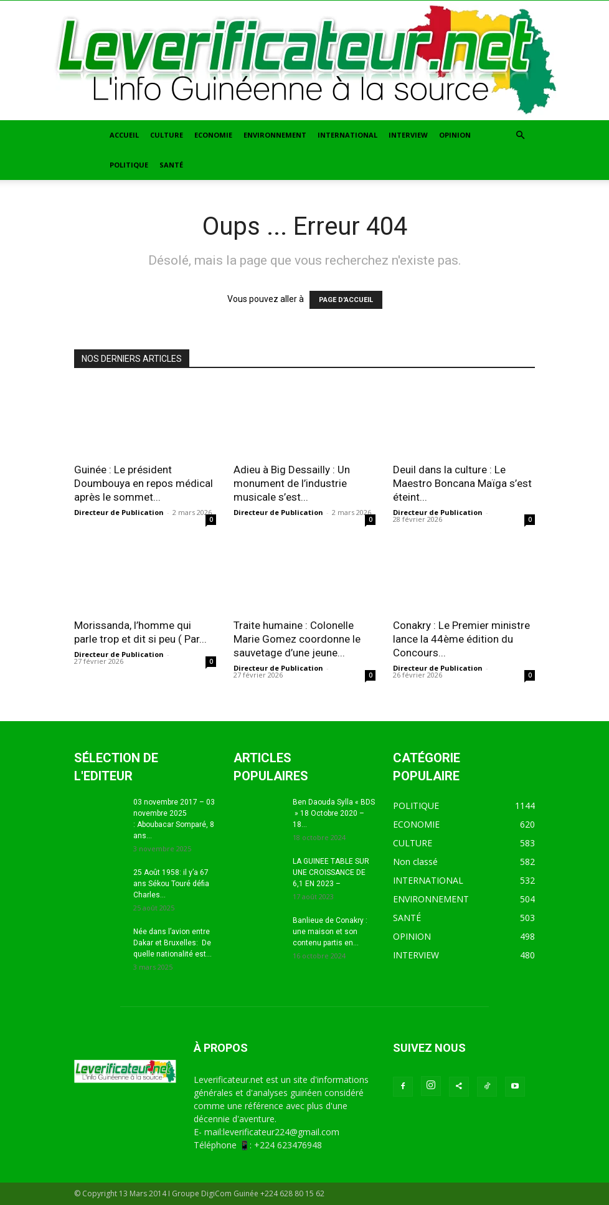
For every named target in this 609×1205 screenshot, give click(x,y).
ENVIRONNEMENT (274, 134)
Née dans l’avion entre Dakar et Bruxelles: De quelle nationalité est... (172, 942)
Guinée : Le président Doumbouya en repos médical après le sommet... (143, 483)
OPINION (455, 134)
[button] (520, 135)
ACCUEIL (124, 134)
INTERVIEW (408, 134)
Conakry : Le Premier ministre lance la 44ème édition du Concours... (461, 639)
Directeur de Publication (119, 512)
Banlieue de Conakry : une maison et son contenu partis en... (330, 931)
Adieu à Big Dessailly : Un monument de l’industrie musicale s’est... (292, 483)
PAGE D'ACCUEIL (346, 300)
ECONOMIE (213, 134)
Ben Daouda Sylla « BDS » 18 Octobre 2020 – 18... (334, 813)
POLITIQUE (129, 164)
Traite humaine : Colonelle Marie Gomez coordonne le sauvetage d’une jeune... (297, 639)
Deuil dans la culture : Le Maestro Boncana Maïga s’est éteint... (462, 483)
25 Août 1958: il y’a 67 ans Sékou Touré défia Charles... (171, 883)
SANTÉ (171, 164)
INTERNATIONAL (347, 134)
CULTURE (166, 134)
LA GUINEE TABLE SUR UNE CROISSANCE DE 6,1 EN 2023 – (331, 872)
